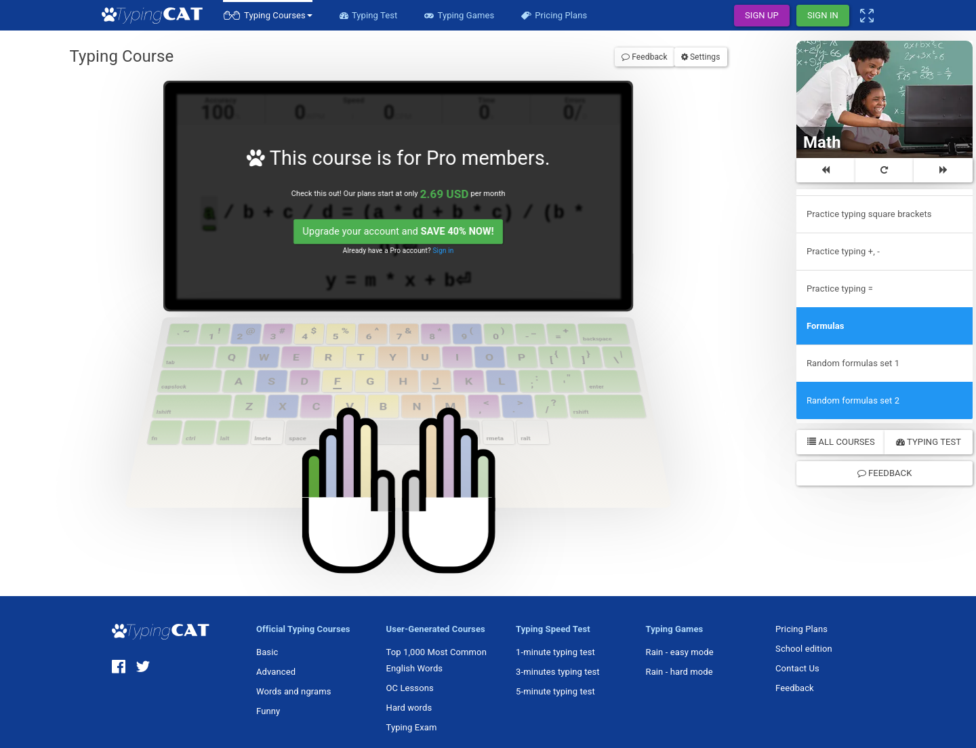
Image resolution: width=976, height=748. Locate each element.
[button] (268, 15)
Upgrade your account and (397, 231)
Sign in (442, 251)
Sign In (822, 15)
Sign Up (762, 15)
